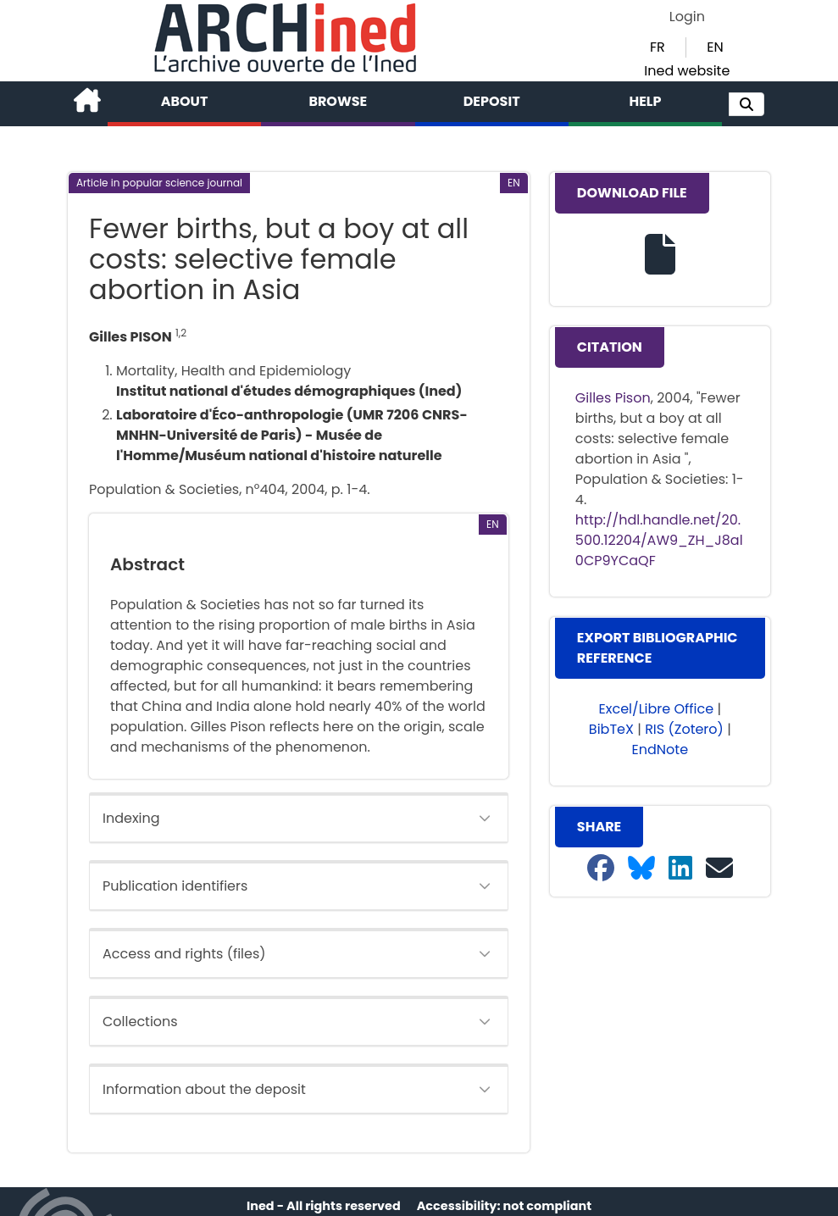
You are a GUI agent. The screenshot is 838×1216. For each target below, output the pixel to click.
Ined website (687, 71)
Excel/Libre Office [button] (656, 709)
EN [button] (715, 47)
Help (645, 101)
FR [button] (657, 47)
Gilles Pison (613, 398)
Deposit (491, 101)
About (184, 101)
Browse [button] (337, 101)
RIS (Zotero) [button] (684, 729)
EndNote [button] (660, 749)
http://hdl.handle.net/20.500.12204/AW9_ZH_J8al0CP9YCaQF (659, 540)
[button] (746, 104)
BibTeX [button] (611, 729)
